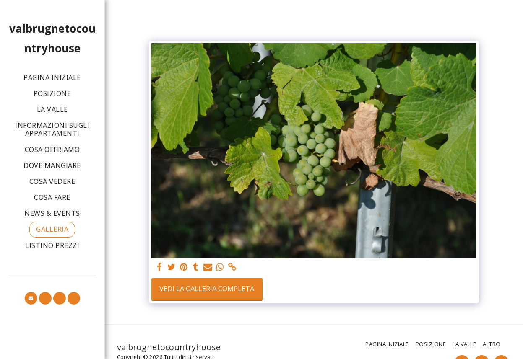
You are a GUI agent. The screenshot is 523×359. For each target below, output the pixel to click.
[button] (31, 298)
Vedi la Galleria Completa (206, 288)
